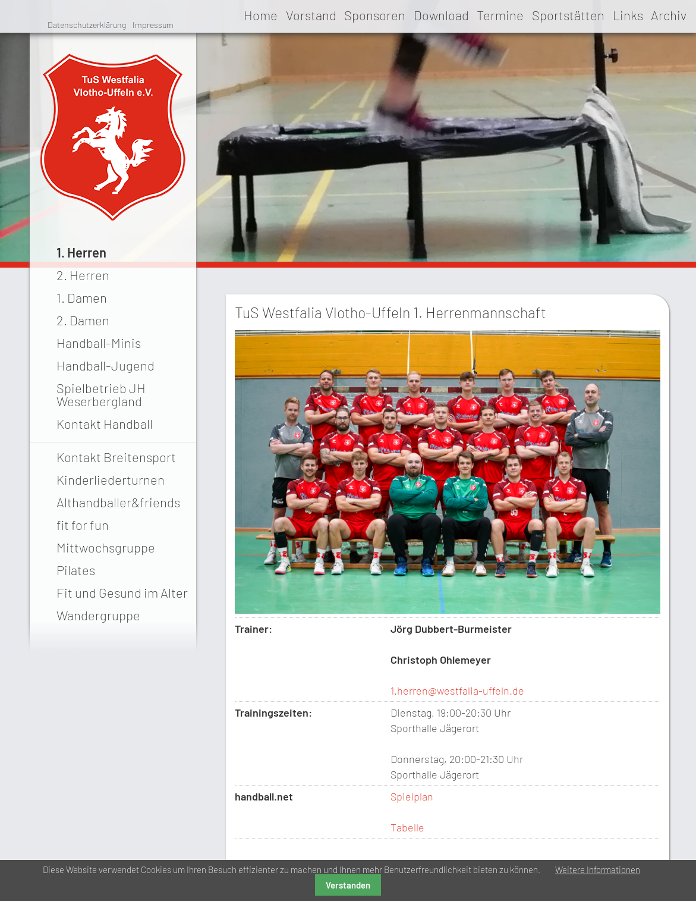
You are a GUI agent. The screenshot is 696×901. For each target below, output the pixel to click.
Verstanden (348, 885)
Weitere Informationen (597, 869)
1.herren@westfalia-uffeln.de (457, 690)
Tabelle (407, 827)
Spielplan (411, 796)
